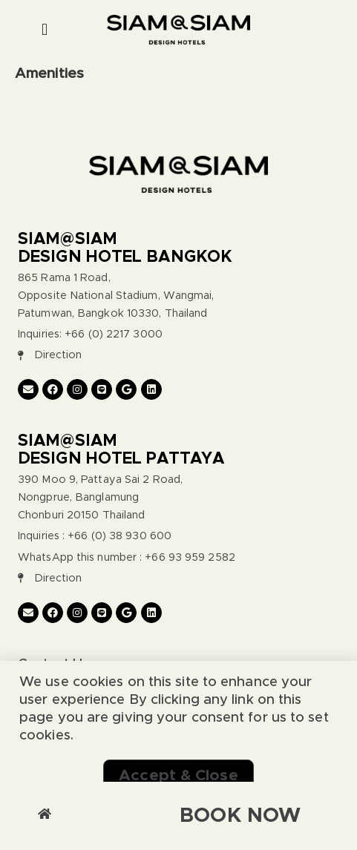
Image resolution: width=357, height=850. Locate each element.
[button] (45, 30)
